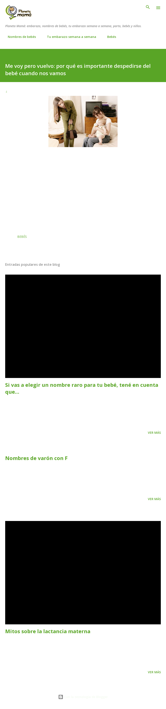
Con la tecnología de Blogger (83, 697)
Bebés (109, 37)
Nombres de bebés (19, 37)
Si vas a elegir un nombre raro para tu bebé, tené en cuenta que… (81, 388)
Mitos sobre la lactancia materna (47, 631)
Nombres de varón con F (36, 458)
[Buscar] (147, 7)
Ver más (154, 433)
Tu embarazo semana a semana (69, 37)
